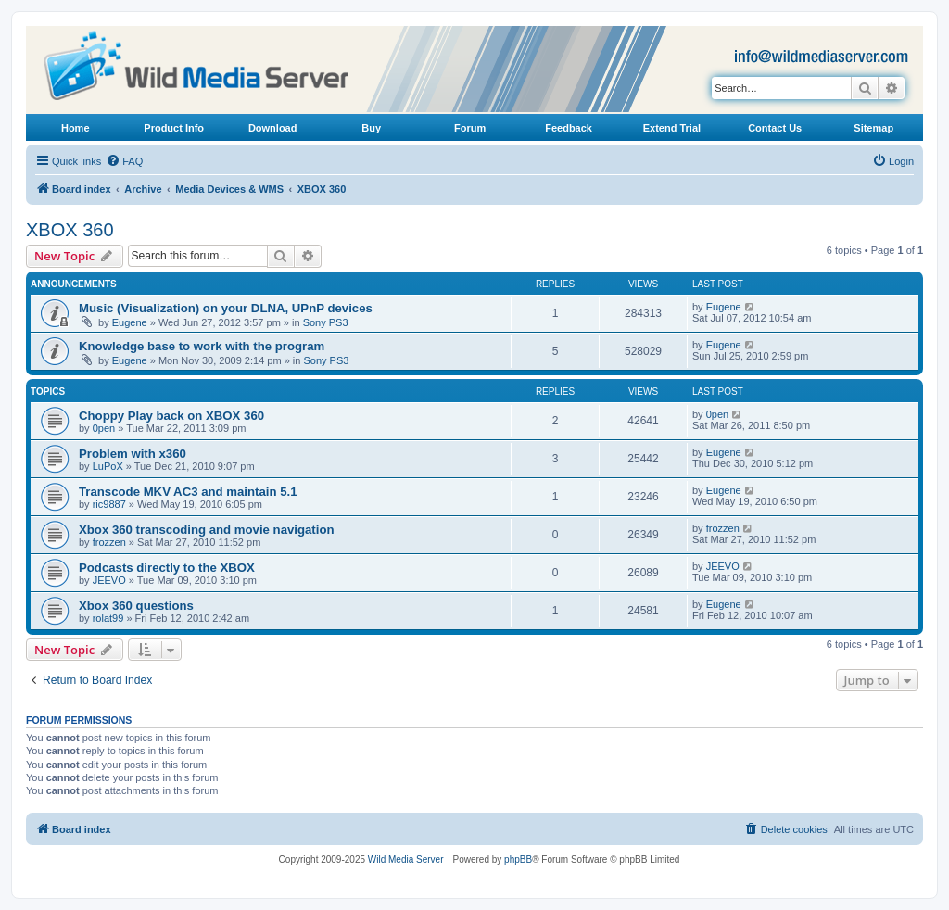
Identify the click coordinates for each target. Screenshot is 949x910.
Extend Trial (672, 127)
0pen (104, 428)
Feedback (568, 127)
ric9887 (109, 504)
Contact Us (775, 127)
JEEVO (109, 580)
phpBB (518, 859)
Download (272, 127)
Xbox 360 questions (136, 606)
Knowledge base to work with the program (201, 346)
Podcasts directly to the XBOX (167, 568)
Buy (371, 127)
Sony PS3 (325, 322)
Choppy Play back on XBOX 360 (171, 416)
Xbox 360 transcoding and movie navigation (207, 530)
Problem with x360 (132, 454)
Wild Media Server (406, 859)
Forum (470, 127)
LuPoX (108, 466)
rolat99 (108, 618)
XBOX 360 (70, 230)
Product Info (174, 127)
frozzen (109, 542)
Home (75, 127)
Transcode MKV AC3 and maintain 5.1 (188, 492)
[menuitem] (124, 161)
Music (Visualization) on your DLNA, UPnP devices (226, 308)
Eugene (129, 322)
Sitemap (873, 127)
